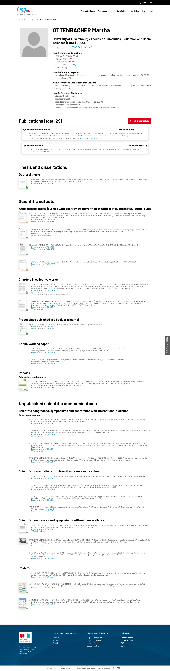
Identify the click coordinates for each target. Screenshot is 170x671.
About (150, 11)
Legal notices (93, 643)
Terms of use (50, 668)
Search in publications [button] (139, 120)
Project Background (95, 638)
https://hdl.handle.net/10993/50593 (41, 152)
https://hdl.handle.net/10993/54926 (91, 138)
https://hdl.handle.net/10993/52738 (43, 604)
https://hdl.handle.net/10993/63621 (43, 307)
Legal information (95, 640)
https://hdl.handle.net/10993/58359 (43, 364)
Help (143, 11)
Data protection (94, 646)
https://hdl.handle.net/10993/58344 (43, 500)
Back (23, 20)
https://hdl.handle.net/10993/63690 (43, 290)
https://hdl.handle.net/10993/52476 (43, 462)
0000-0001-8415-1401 (82, 47)
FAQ (123, 643)
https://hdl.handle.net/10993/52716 (43, 588)
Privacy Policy (65, 668)
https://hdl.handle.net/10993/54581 (43, 577)
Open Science (122, 11)
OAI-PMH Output (128, 640)
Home (29, 20)
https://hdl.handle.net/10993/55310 (43, 183)
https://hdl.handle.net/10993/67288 (43, 219)
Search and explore (106, 11)
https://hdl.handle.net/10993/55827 (43, 423)
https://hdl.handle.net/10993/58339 (43, 489)
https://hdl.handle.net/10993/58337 (43, 478)
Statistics (135, 11)
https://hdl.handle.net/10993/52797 (43, 559)
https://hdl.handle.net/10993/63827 (43, 544)
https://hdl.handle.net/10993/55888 (43, 434)
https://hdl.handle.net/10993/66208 (43, 529)
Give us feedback (88, 11)
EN (151, 3)
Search (56, 643)
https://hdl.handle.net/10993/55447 (43, 449)
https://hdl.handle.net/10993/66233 (43, 234)
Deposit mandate (129, 638)
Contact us (126, 646)
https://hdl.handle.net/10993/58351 (43, 327)
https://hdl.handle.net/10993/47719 (43, 264)
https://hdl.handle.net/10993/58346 (43, 511)
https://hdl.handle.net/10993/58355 (43, 353)
